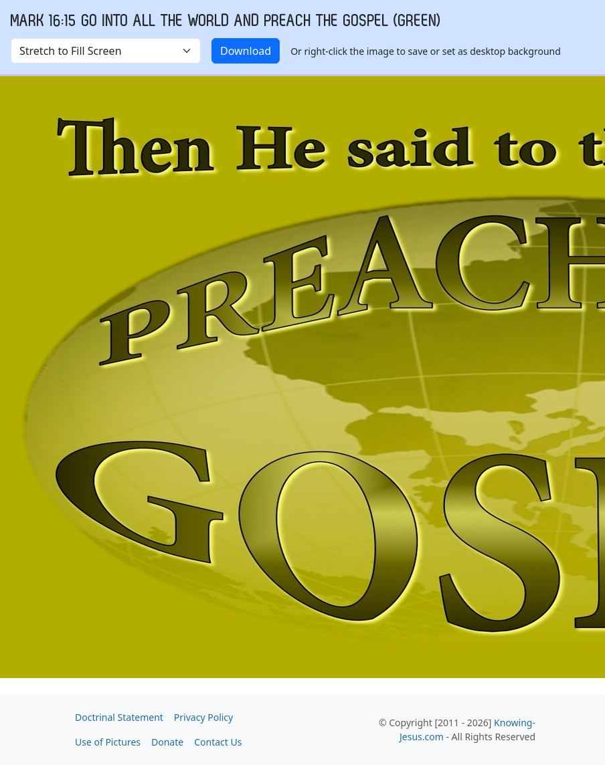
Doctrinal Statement (119, 717)
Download (245, 50)
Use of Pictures (108, 742)
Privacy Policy (203, 717)
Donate (167, 742)
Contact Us (218, 742)
